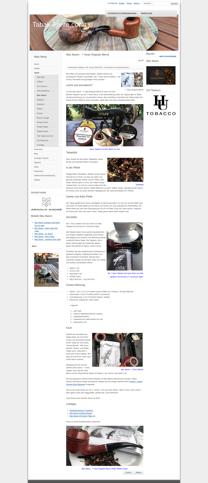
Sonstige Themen (41, 158)
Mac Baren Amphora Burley (80, 413)
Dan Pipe (41, 77)
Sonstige (40, 145)
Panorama (38, 149)
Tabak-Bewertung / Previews (81, 410)
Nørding (40, 100)
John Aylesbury (43, 91)
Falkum (40, 82)
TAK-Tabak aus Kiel (45, 136)
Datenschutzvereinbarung (122, 13)
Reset (129, 3)
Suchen (174, 3)
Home (36, 64)
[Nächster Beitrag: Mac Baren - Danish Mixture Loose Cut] (138, 472)
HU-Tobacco (42, 86)
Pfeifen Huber (42, 127)
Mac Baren (41, 95)
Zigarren (37, 162)
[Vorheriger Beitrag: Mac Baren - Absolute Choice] (128, 472)
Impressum (146, 13)
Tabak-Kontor (42, 131)
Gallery (37, 180)
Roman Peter (42, 122)
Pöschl (39, 113)
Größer (122, 3)
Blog (36, 154)
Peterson (40, 104)
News (36, 167)
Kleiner (136, 3)
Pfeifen (37, 68)
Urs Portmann (42, 140)
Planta (39, 109)
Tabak (36, 73)
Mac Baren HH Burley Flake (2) (82, 416)
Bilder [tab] (34, 246)
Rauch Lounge (43, 118)
